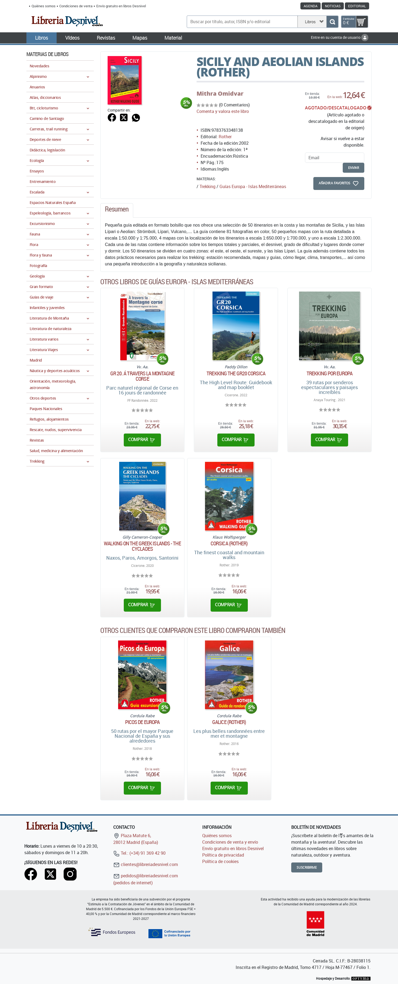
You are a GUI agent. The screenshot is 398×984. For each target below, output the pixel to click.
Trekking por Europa (329, 373)
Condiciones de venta (75, 6)
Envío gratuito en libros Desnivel (121, 6)
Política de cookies (220, 861)
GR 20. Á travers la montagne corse (142, 376)
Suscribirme (307, 867)
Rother (225, 137)
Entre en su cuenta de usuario (339, 37)
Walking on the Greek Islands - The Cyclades (142, 546)
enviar (353, 167)
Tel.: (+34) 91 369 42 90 (139, 853)
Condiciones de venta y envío (230, 842)
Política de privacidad (223, 855)
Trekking (207, 186)
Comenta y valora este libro (223, 111)
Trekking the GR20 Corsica (236, 373)
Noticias (333, 6)
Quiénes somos (44, 6)
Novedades (39, 65)
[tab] (116, 210)
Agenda (310, 6)
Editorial (357, 6)
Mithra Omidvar (220, 93)
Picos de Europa (142, 722)
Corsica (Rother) (229, 543)
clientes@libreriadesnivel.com (145, 864)
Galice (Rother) (229, 722)
